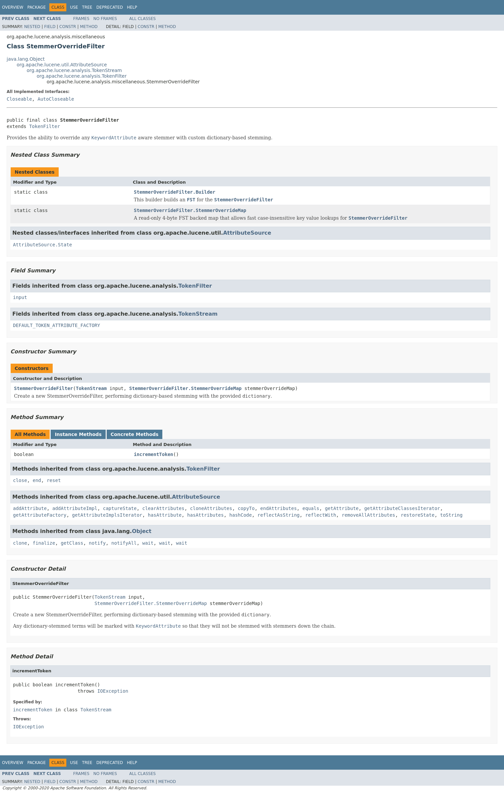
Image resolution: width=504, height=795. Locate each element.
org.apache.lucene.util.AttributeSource (62, 64)
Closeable (19, 99)
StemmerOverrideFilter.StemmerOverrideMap (190, 210)
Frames (81, 18)
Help (132, 7)
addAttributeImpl (74, 508)
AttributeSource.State (42, 244)
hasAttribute (165, 515)
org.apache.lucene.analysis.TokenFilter (82, 76)
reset (54, 480)
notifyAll (124, 543)
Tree (87, 7)
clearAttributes (163, 508)
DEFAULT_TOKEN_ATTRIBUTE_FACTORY (56, 325)
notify (97, 543)
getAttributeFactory (39, 515)
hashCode (240, 515)
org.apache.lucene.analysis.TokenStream (74, 70)
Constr (67, 26)
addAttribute (30, 508)
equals (310, 508)
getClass (72, 543)
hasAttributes (205, 515)
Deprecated (109, 7)
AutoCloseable (56, 99)
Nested (32, 26)
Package (36, 7)
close (20, 480)
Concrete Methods (135, 434)
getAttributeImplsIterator (107, 515)
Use (74, 7)
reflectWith (320, 515)
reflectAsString (278, 515)
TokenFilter (44, 126)
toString (451, 515)
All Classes (142, 18)
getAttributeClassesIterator (402, 508)
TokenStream (198, 314)
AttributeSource (247, 233)
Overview (12, 7)
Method (89, 26)
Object (142, 531)
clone (20, 543)
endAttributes (278, 508)
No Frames (105, 18)
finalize (44, 543)
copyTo (246, 508)
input (20, 297)
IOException (112, 691)
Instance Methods (78, 434)
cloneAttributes (211, 508)
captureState (120, 508)
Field (49, 26)
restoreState (417, 515)
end (37, 480)
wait (148, 543)
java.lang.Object (26, 59)
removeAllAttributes (368, 515)
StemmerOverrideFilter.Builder (174, 192)
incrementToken (153, 454)
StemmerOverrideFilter (43, 388)
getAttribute (342, 508)
